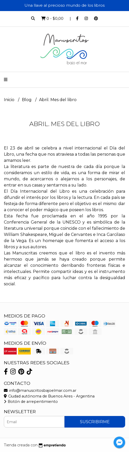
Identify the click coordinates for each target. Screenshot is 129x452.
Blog (27, 99)
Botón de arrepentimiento (31, 401)
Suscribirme (95, 421)
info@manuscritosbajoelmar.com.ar (40, 390)
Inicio (9, 99)
